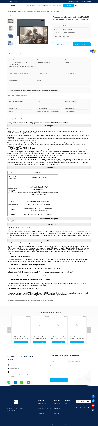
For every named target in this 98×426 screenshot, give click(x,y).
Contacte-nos (61, 44)
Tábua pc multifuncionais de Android (31, 300)
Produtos (32, 5)
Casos (66, 403)
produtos (14, 11)
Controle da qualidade (58, 408)
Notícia (66, 405)
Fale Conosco (52, 5)
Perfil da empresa (57, 403)
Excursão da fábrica (57, 405)
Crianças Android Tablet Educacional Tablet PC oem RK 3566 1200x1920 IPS (39, 338)
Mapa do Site (56, 410)
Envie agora (58, 380)
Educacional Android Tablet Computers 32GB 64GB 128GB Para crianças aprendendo (21, 338)
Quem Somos (44, 5)
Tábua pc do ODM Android (16, 300)
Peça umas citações (68, 6)
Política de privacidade (21, 424)
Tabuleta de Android (21, 11)
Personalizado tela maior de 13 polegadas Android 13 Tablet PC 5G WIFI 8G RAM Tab (77, 338)
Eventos (59, 5)
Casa (28, 5)
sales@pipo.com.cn (14, 368)
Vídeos (38, 5)
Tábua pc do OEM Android (47, 300)
